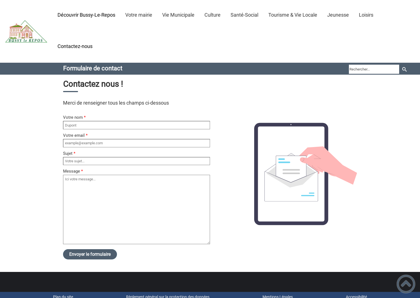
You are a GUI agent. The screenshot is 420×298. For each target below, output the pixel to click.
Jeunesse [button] (338, 15)
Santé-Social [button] (244, 15)
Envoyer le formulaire (90, 254)
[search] (374, 69)
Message (71, 171)
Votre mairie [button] (138, 15)
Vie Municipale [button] (178, 15)
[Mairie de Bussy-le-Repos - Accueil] (26, 31)
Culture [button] (212, 15)
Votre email (74, 135)
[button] (406, 284)
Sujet (67, 153)
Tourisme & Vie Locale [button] (292, 15)
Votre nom (73, 117)
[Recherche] (404, 69)
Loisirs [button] (366, 15)
